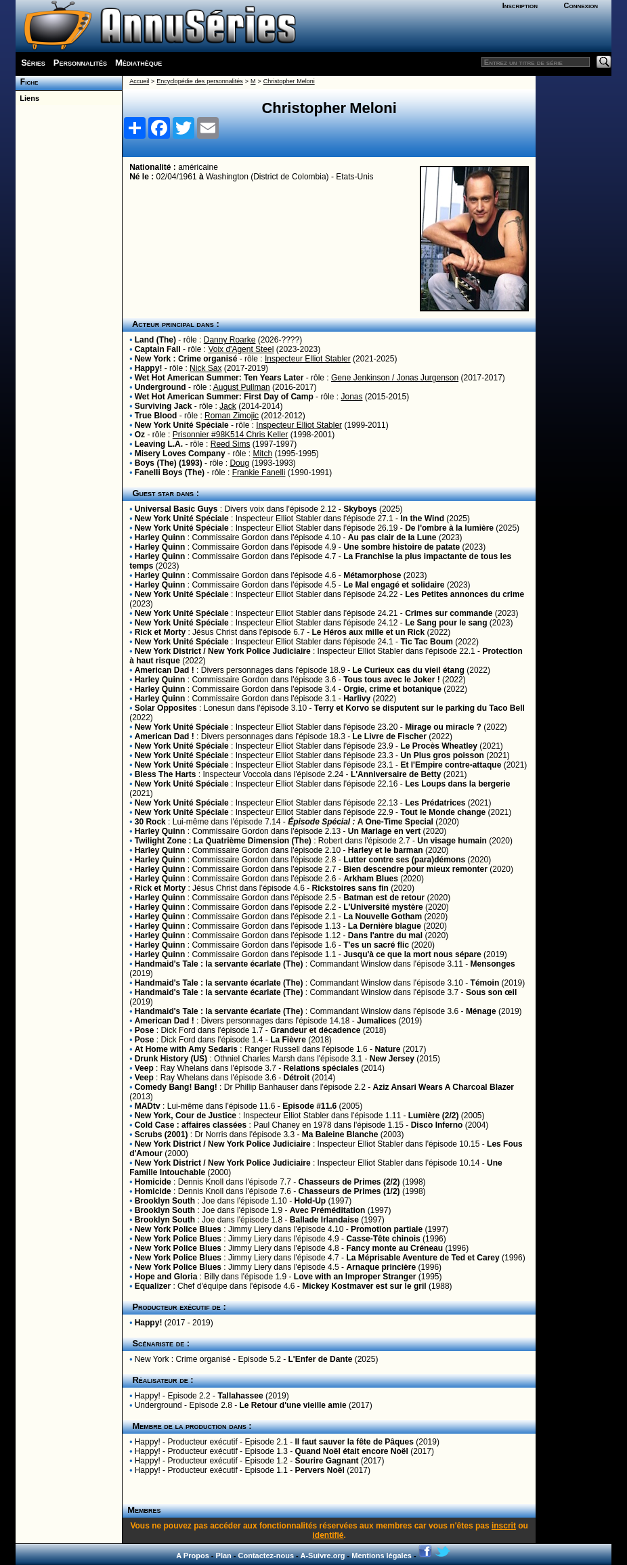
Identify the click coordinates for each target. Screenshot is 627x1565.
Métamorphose (372, 575)
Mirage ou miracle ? (443, 727)
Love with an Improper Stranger (355, 1276)
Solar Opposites (166, 708)
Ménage (481, 1011)
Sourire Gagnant (327, 1460)
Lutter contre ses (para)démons (404, 859)
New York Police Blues (178, 1229)
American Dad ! (164, 670)
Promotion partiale (387, 1229)
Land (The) (155, 340)
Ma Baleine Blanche (340, 1134)
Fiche (27, 82)
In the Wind (422, 518)
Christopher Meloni (289, 81)
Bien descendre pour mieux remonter (415, 869)
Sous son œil (491, 992)
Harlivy (356, 698)
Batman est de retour (384, 897)
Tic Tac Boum (426, 641)
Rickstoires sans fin (349, 888)
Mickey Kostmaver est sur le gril (364, 1286)
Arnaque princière (381, 1267)
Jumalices (376, 1021)
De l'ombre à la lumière (449, 528)
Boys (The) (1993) (168, 463)
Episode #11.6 (309, 1106)
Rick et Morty (160, 632)
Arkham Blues (370, 878)
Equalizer (153, 1286)
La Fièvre (288, 1039)
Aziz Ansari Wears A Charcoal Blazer (444, 1087)
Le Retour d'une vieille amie (292, 1405)
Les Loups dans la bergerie (457, 784)
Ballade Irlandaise (324, 1220)
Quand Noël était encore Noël (351, 1451)
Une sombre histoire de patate (401, 547)
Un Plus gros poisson (441, 755)
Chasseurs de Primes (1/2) (348, 1191)
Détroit (297, 1077)
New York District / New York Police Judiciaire (223, 651)
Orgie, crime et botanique (392, 689)
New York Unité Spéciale (182, 425)
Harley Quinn (160, 537)
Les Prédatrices (435, 803)
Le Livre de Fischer (390, 736)
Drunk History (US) (171, 1058)
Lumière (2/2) (433, 1115)
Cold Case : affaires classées (190, 1125)
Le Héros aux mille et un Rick (368, 632)
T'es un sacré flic (376, 945)
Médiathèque (138, 63)
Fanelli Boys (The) (169, 472)
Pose (144, 1030)
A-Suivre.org (322, 1555)
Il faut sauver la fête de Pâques (354, 1442)
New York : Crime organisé (186, 358)
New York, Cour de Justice (185, 1115)
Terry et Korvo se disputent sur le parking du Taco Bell (419, 708)
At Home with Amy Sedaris (186, 1049)
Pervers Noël (320, 1470)
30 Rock (150, 821)
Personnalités (80, 63)
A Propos (192, 1555)
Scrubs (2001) (161, 1134)
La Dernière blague (384, 926)
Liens (27, 98)
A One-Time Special (360, 821)
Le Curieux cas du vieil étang (408, 670)
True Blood (156, 415)
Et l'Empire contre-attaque (450, 765)
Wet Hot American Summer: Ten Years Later (219, 377)
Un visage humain (452, 840)
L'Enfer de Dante (320, 1359)
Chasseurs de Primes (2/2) (348, 1182)
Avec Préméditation (328, 1210)
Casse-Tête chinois (383, 1238)
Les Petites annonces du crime (464, 594)
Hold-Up (310, 1201)
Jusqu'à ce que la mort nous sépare (412, 954)
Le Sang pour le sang (446, 622)
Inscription (520, 5)
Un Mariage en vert (384, 831)
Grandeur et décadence (315, 1030)
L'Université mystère (383, 907)
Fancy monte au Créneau (394, 1248)
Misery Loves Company (180, 453)
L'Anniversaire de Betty (396, 774)
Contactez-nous (266, 1555)
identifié (327, 1535)
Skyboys (359, 509)
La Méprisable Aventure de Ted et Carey (422, 1257)
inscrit (504, 1525)
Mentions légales (381, 1555)
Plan (224, 1555)
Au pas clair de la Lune (392, 537)
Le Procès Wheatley (438, 746)
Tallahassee (240, 1396)
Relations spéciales (321, 1068)
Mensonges (493, 964)
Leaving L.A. (159, 444)
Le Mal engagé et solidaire (393, 585)
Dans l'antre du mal (385, 935)
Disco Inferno (437, 1125)
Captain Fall (158, 349)
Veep (144, 1068)
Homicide (153, 1182)
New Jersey (392, 1058)
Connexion (581, 5)
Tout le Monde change (442, 812)
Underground (160, 387)
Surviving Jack (163, 406)
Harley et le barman (385, 850)
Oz (140, 434)
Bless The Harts (165, 774)
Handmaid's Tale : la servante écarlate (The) (219, 964)
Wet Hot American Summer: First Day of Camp (224, 396)
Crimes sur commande (448, 613)
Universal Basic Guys (176, 509)
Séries (33, 63)
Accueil (139, 81)
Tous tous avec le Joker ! (391, 679)
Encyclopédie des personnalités (199, 81)
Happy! (149, 368)
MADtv (147, 1106)
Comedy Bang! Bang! (176, 1087)
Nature (387, 1049)
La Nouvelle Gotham (382, 916)
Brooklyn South (165, 1201)
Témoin (485, 983)
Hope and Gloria (166, 1276)
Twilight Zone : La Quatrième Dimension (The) (223, 840)
